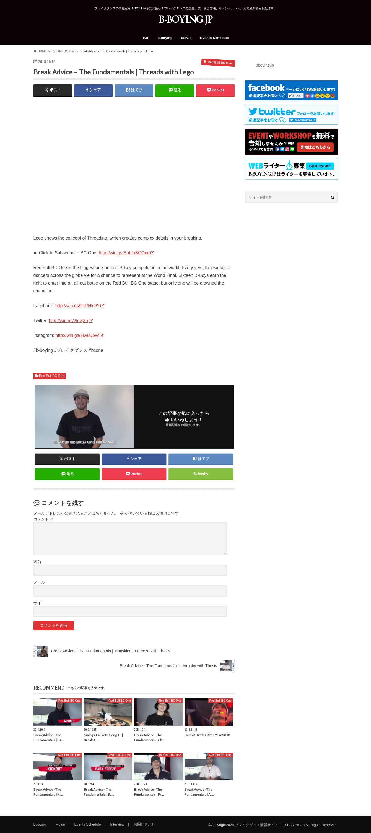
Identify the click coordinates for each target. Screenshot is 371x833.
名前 (37, 562)
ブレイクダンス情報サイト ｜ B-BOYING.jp (270, 825)
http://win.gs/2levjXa (68, 320)
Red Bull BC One (51, 376)
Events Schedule (214, 38)
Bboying (165, 38)
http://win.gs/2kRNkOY (77, 305)
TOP (146, 38)
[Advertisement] (291, 253)
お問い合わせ (144, 824)
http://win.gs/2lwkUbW (77, 335)
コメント (43, 519)
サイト (39, 603)
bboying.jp (265, 65)
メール (39, 582)
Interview (117, 824)
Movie (186, 38)
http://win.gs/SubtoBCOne (124, 253)
